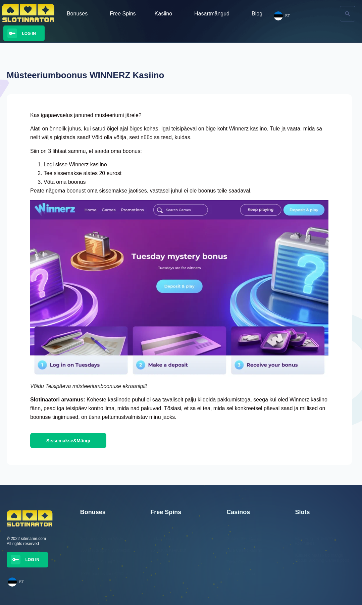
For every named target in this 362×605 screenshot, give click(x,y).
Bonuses (79, 13)
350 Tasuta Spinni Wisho (102, 538)
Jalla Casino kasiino (244, 550)
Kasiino (165, 13)
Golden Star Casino (244, 538)
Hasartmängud (213, 13)
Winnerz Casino (240, 573)
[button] (347, 13)
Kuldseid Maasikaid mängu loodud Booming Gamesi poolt (322, 558)
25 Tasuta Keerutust (168, 550)
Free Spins (123, 13)
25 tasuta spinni (164, 538)
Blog (257, 13)
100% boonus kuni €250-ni (104, 573)
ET (16, 582)
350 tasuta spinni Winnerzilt (105, 550)
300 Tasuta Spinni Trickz (102, 562)
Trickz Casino (238, 562)
